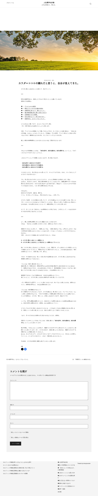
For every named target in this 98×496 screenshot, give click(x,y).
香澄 (53, 80)
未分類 (59, 492)
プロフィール (10, 3)
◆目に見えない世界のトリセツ (66, 480)
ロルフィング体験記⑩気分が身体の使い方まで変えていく (19, 468)
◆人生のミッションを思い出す (66, 472)
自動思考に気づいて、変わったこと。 (35, 110)
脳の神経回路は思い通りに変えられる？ (36, 112)
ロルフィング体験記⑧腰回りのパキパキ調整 (15, 473)
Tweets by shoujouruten (83, 463)
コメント (13, 380)
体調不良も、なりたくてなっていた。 (35, 119)
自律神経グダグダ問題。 (31, 114)
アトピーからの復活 (30, 106)
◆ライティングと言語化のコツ (66, 486)
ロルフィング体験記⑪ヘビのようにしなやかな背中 (17, 462)
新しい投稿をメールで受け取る (19, 437)
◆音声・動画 (61, 489)
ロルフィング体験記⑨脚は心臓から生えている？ (16, 470)
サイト (12, 423)
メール (12, 414)
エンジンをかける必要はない (11, 465)
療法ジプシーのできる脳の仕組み (34, 108)
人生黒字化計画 (49, 2)
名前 (12, 404)
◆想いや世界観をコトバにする (66, 465)
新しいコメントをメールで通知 (19, 432)
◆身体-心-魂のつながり (64, 483)
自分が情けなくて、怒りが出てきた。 (35, 116)
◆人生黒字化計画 (63, 462)
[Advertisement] (49, 19)
